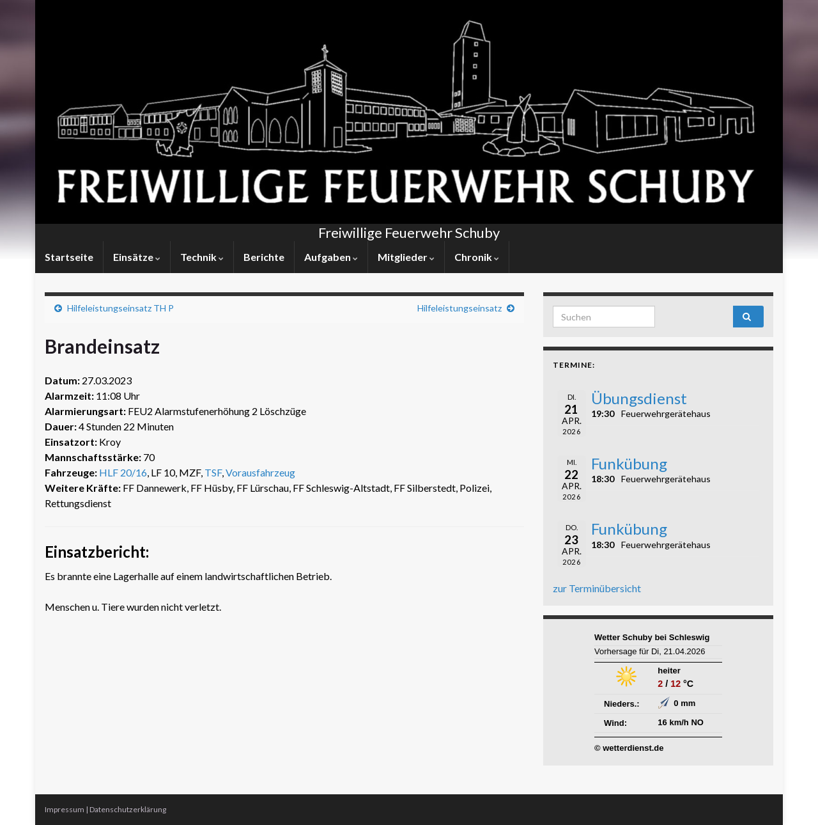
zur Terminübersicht (597, 588)
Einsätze (136, 257)
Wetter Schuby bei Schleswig (651, 637)
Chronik (476, 257)
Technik (202, 257)
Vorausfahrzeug (260, 472)
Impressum (64, 809)
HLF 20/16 (123, 472)
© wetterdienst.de (629, 748)
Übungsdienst (639, 398)
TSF (213, 472)
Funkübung (629, 463)
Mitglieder (406, 257)
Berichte (263, 257)
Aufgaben (331, 257)
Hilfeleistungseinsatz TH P (120, 307)
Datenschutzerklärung (127, 809)
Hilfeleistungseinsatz (459, 307)
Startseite (69, 257)
